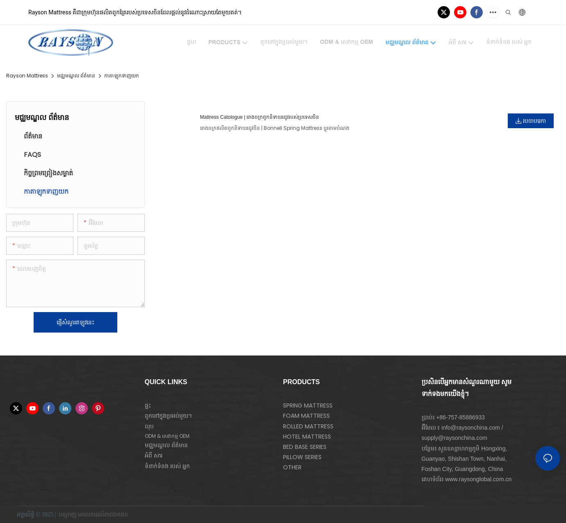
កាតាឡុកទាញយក (121, 75)
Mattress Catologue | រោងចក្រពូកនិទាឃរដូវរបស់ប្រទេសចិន (260, 117)
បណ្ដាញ (67, 515)
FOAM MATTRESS (306, 416)
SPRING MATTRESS (308, 405)
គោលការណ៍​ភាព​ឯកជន (104, 515)
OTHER (292, 467)
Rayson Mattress (27, 75)
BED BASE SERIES (304, 447)
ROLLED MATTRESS (308, 426)
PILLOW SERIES (302, 457)
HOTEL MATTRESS (307, 436)
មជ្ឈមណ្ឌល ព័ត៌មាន (76, 75)
